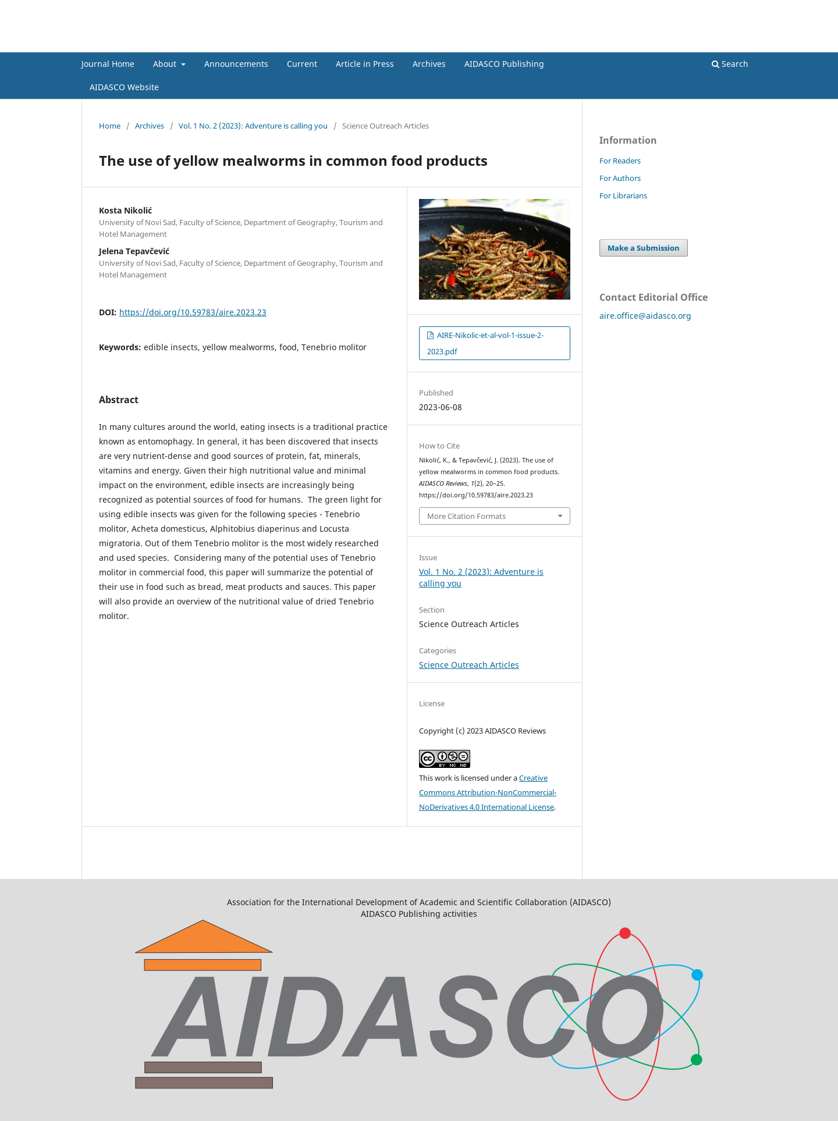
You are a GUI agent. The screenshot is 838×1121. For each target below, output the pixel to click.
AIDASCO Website (124, 86)
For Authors (620, 178)
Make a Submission (644, 248)
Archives (429, 63)
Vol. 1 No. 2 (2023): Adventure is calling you (253, 125)
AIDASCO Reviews (143, 43)
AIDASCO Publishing (504, 63)
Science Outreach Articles (469, 664)
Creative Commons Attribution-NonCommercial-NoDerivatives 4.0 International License (487, 792)
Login (747, 8)
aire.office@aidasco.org (645, 315)
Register (709, 8)
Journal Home (107, 63)
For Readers (620, 160)
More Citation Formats (466, 516)
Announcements (236, 63)
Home (109, 125)
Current (302, 63)
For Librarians (623, 195)
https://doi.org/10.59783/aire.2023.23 (193, 312)
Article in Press (365, 63)
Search (730, 63)
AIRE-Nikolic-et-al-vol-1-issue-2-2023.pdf (485, 343)
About (166, 63)
